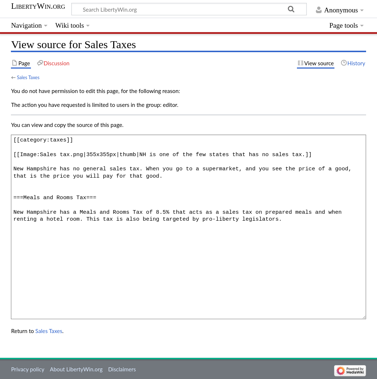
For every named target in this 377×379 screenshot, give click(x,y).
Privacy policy (27, 369)
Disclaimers (122, 369)
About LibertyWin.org (76, 369)
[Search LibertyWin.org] (189, 9)
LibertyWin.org (38, 6)
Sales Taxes (28, 77)
